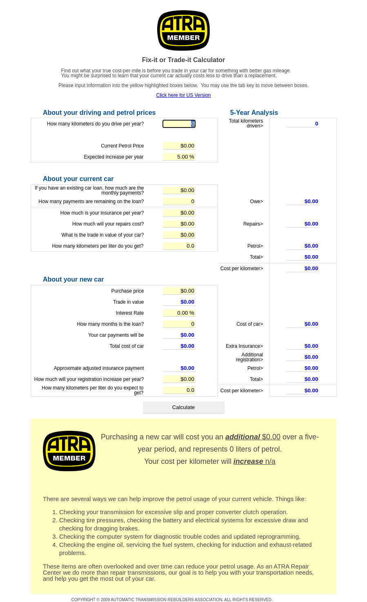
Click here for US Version (183, 95)
